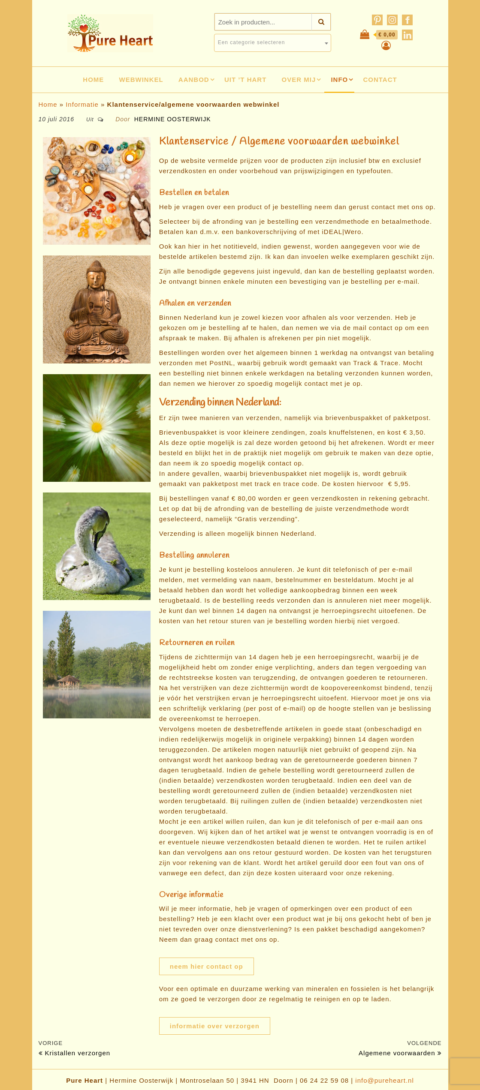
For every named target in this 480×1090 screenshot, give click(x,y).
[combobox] (272, 43)
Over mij (299, 79)
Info (339, 79)
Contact (380, 79)
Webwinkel (141, 79)
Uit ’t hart (245, 79)
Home (93, 79)
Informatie (82, 104)
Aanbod (193, 79)
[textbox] (272, 42)
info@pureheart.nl (384, 1080)
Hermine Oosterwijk (172, 119)
